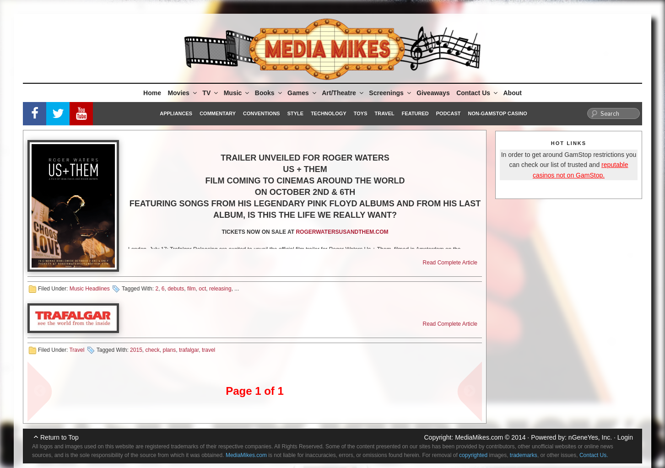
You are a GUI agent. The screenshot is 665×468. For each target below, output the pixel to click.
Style (295, 113)
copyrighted (473, 455)
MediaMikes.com (479, 437)
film (191, 288)
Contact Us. (593, 455)
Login (625, 437)
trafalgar (189, 350)
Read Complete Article (450, 262)
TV (210, 93)
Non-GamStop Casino (497, 113)
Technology (328, 113)
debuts (176, 288)
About (512, 93)
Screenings (390, 93)
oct (202, 288)
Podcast (448, 113)
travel (208, 350)
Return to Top (59, 437)
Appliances (176, 113)
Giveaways (432, 93)
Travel (385, 113)
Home (152, 93)
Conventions (261, 113)
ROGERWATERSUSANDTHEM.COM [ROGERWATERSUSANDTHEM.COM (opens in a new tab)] (342, 232)
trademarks (523, 455)
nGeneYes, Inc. (590, 437)
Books (269, 93)
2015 (136, 350)
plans (169, 350)
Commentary (218, 113)
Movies (183, 93)
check (152, 350)
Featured (415, 113)
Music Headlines (90, 288)
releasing (220, 288)
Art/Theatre (343, 93)
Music (237, 93)
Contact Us (477, 93)
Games (302, 93)
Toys (361, 113)
